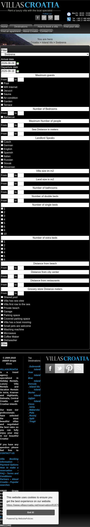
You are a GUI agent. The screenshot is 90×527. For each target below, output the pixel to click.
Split (31, 418)
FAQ (2, 473)
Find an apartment (11, 31)
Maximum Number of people (45, 121)
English (7, 149)
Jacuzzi (8, 90)
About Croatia (30, 31)
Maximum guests (45, 75)
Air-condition (11, 97)
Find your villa (71, 26)
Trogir (32, 421)
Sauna (7, 94)
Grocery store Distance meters (45, 289)
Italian (7, 156)
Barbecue (9, 117)
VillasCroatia (9, 369)
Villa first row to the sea (17, 304)
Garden (8, 101)
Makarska (34, 410)
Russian (8, 159)
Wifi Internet (10, 87)
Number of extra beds (45, 237)
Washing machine (14, 329)
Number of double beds (45, 196)
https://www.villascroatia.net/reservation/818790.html (36, 505)
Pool (6, 83)
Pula (31, 412)
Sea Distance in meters (45, 129)
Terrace (8, 105)
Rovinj (32, 415)
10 (5, 233)
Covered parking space (17, 318)
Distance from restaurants (45, 280)
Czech (7, 141)
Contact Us (46, 31)
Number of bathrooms (45, 188)
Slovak (7, 163)
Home (4, 26)
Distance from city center (45, 272)
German (8, 145)
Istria (32, 407)
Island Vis (34, 386)
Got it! (30, 512)
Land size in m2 (45, 179)
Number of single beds (45, 204)
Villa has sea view (14, 300)
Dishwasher (10, 340)
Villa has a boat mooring (17, 322)
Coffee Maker (11, 336)
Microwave (10, 333)
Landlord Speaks (45, 138)
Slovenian (9, 167)
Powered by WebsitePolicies (20, 518)
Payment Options (9, 464)
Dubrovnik (34, 366)
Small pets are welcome (17, 326)
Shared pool (10, 297)
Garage (8, 311)
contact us (7, 453)
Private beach (11, 308)
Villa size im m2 (45, 171)
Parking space (12, 315)
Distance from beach (45, 263)
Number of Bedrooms (45, 109)
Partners (4, 479)
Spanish (8, 152)
